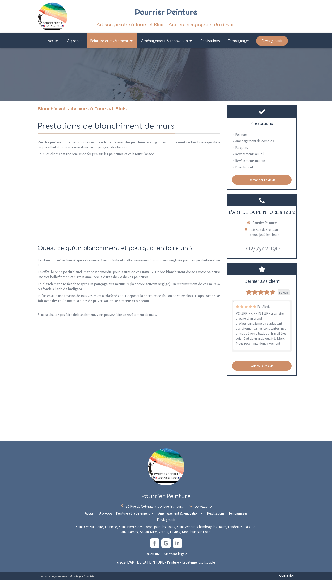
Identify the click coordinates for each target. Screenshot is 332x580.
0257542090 (263, 247)
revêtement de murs (141, 314)
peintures (116, 154)
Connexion (286, 575)
